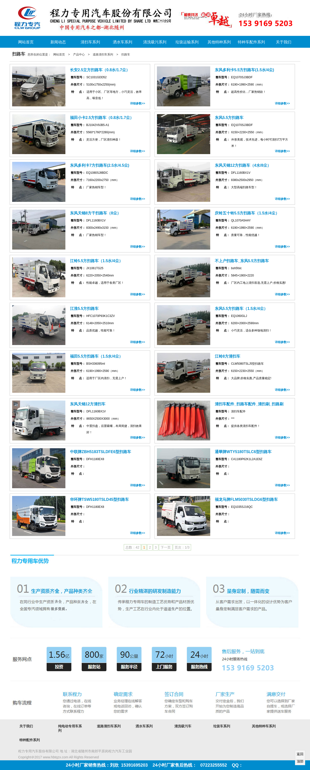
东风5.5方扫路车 (229, 118)
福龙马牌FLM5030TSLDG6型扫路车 (246, 499)
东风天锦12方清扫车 (87, 404)
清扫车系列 (90, 42)
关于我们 (283, 42)
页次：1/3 (182, 547)
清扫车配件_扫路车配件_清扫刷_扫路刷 (249, 404)
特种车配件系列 (251, 42)
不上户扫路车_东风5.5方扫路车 (242, 261)
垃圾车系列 (221, 726)
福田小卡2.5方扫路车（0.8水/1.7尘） (102, 118)
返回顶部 (300, 757)
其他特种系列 (219, 42)
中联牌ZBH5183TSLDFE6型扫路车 (100, 452)
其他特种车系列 (264, 726)
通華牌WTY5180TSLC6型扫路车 (243, 452)
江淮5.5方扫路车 (84, 308)
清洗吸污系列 (154, 42)
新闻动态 (58, 42)
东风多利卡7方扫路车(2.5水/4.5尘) (99, 165)
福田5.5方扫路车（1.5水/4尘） (96, 356)
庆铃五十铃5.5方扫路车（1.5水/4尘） (247, 213)
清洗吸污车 (182, 726)
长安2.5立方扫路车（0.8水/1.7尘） (100, 70)
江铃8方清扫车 (227, 356)
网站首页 (26, 42)
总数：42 (132, 547)
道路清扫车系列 (103, 54)
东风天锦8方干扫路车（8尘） (95, 213)
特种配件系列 (29, 740)
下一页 (166, 547)
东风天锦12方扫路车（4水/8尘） (243, 165)
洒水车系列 (122, 42)
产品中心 (79, 54)
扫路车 (125, 54)
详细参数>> (137, 103)
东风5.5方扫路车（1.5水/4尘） (241, 308)
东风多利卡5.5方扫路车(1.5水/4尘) (244, 70)
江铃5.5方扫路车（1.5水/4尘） (96, 261)
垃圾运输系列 (187, 42)
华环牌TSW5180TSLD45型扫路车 (99, 499)
